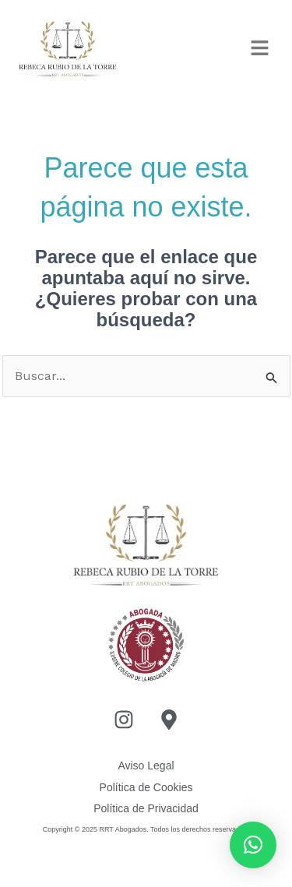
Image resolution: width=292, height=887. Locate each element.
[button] (260, 49)
